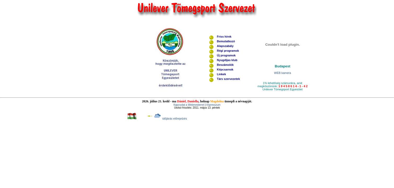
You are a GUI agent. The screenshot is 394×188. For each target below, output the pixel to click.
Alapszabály (225, 46)
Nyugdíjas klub (227, 60)
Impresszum (213, 104)
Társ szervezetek (228, 78)
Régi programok (228, 50)
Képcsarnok (225, 69)
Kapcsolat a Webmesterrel (189, 104)
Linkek (221, 74)
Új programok (226, 55)
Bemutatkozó (226, 41)
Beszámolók (225, 64)
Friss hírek (224, 36)
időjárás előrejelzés (174, 118)
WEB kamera (282, 72)
